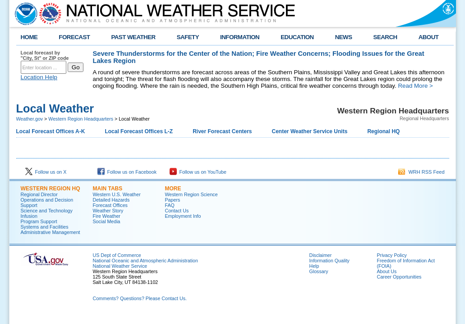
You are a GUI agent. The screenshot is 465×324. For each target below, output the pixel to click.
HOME (29, 37)
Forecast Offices (110, 205)
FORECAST (74, 37)
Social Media (106, 221)
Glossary (318, 271)
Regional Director (39, 194)
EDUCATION (297, 37)
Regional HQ (383, 131)
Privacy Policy (392, 255)
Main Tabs (108, 188)
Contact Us (177, 210)
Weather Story (108, 210)
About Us (387, 271)
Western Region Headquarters (80, 119)
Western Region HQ (50, 188)
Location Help (39, 77)
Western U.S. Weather (117, 194)
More (173, 188)
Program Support (39, 221)
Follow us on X (46, 172)
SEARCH (385, 37)
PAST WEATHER (133, 37)
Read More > (415, 85)
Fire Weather (106, 216)
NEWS (343, 37)
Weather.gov (29, 119)
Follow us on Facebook (127, 172)
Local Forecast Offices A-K (50, 131)
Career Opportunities (399, 276)
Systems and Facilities (45, 227)
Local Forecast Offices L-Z (139, 131)
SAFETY (188, 37)
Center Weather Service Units (310, 131)
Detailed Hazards (111, 199)
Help (314, 266)
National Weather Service (120, 266)
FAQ (170, 205)
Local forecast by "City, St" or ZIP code (45, 55)
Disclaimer (320, 255)
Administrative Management (50, 232)
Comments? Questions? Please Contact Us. (140, 298)
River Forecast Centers (222, 131)
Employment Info (183, 216)
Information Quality (329, 260)
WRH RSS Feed (421, 172)
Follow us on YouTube (198, 172)
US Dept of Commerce (117, 255)
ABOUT (429, 37)
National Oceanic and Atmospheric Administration (145, 260)
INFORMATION (239, 37)
